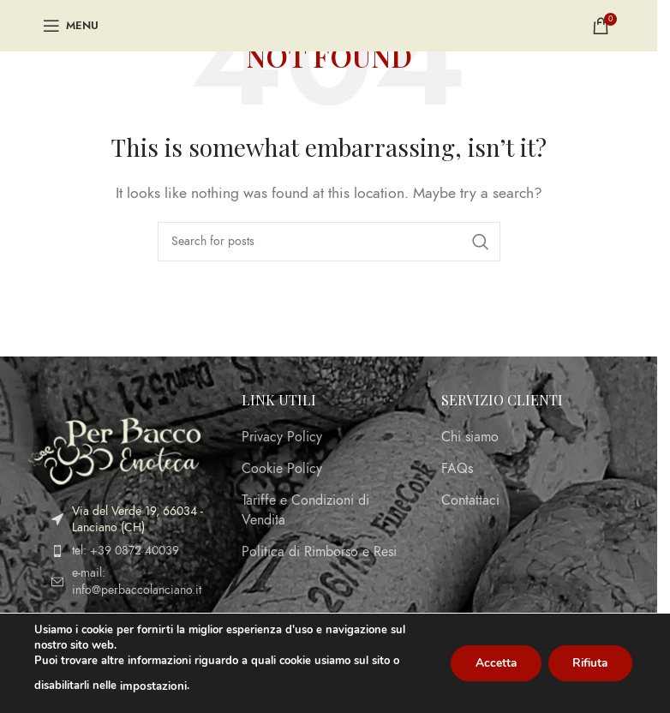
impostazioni (152, 686)
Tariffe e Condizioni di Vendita (305, 510)
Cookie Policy (282, 468)
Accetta (490, 663)
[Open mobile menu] (70, 26)
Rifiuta (588, 663)
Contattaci (470, 500)
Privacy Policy (282, 437)
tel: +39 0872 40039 (125, 550)
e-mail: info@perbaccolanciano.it (136, 581)
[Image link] (114, 449)
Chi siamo (470, 437)
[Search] (329, 241)
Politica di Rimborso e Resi (319, 551)
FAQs (457, 468)
